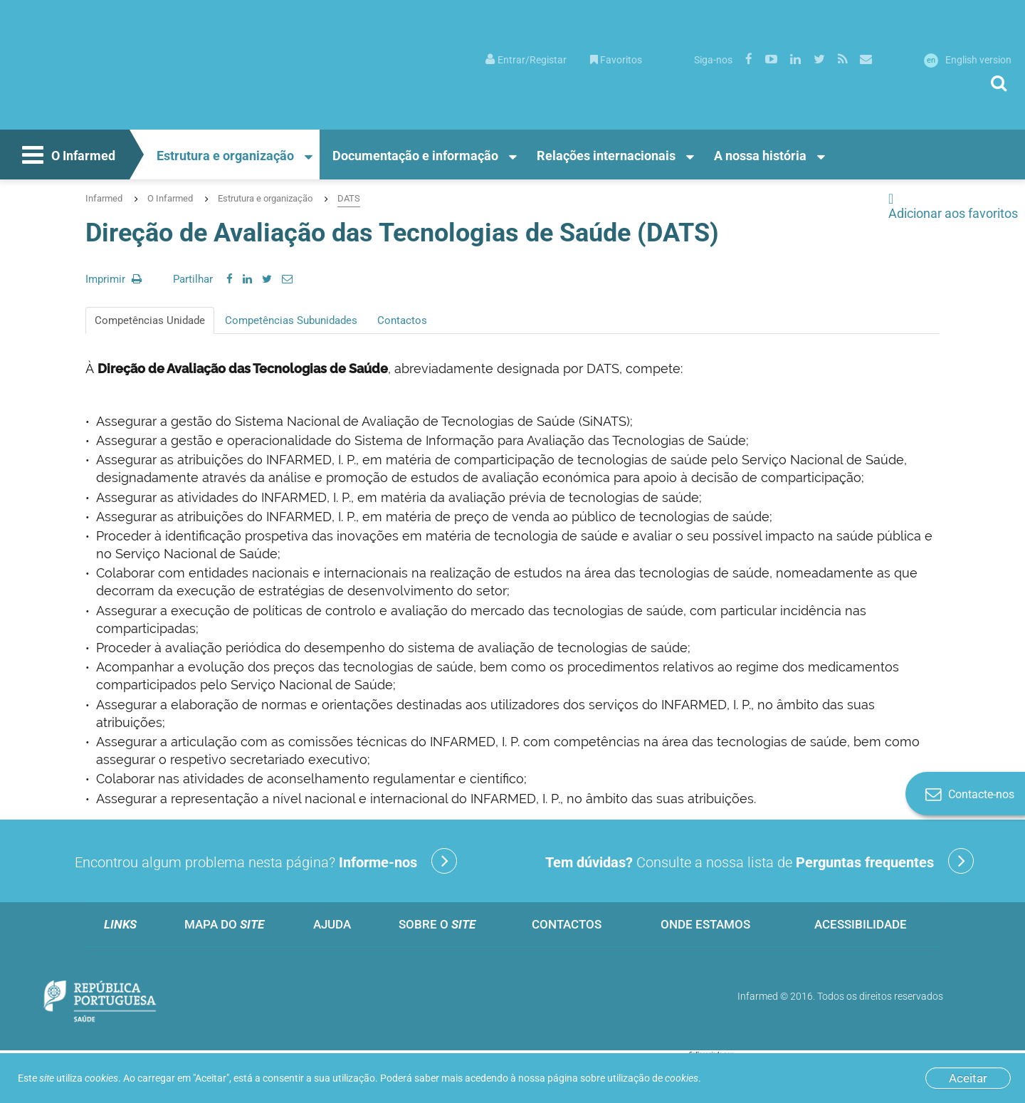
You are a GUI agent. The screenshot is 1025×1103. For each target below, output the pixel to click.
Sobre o (437, 924)
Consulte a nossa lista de (759, 861)
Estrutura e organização (225, 155)
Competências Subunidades (291, 320)
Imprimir (113, 279)
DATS (348, 198)
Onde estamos (705, 924)
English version (967, 60)
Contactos (402, 320)
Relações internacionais (606, 155)
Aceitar (968, 1078)
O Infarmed (67, 156)
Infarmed (103, 198)
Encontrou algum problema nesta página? (266, 861)
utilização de (652, 1078)
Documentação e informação (415, 155)
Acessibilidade (860, 924)
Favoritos (616, 60)
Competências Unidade (150, 320)
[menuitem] (526, 59)
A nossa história (760, 155)
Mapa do (224, 924)
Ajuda (332, 924)
